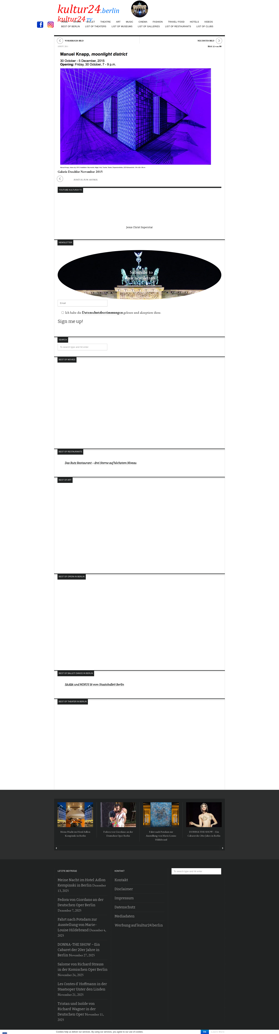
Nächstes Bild (206, 40)
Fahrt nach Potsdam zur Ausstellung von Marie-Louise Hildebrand (161, 835)
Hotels (194, 22)
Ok (204, 1032)
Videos (208, 22)
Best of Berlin (70, 26)
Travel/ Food (176, 22)
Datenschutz (124, 907)
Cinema (143, 22)
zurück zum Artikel (77, 179)
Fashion (158, 22)
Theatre (105, 22)
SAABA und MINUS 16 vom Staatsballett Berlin (94, 684)
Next (222, 848)
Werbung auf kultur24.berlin (136, 925)
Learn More (218, 1032)
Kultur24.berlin (200, 1029)
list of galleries (149, 26)
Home (64, 22)
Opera (77, 22)
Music (129, 22)
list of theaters (95, 26)
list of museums (122, 26)
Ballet (90, 22)
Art (118, 22)
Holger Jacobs (217, 1029)
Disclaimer (123, 889)
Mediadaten (124, 916)
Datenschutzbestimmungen (100, 312)
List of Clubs (204, 26)
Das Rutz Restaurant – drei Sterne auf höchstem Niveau (100, 463)
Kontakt (121, 880)
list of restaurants (178, 26)
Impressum (123, 898)
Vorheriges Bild (74, 40)
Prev (56, 848)
